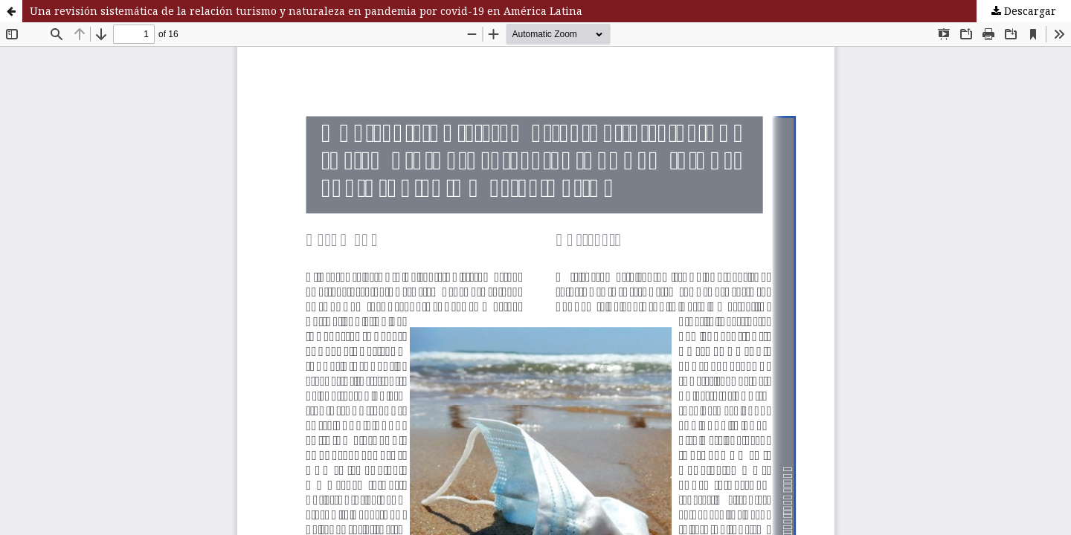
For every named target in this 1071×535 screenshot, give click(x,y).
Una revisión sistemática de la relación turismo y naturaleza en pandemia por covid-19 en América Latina (306, 11)
